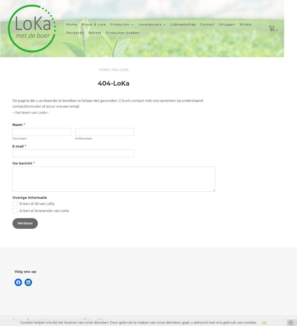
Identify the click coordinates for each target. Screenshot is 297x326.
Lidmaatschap (189, 24)
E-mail (19, 146)
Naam (18, 125)
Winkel (252, 24)
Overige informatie (29, 198)
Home (78, 24)
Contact (214, 24)
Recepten (82, 33)
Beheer (101, 33)
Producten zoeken (129, 33)
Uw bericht (23, 163)
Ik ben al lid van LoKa (36, 204)
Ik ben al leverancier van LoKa (44, 211)
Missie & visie (100, 24)
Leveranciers (159, 24)
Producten (129, 24)
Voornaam (19, 138)
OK (264, 323)
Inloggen (233, 24)
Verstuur (25, 223)
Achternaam (83, 138)
